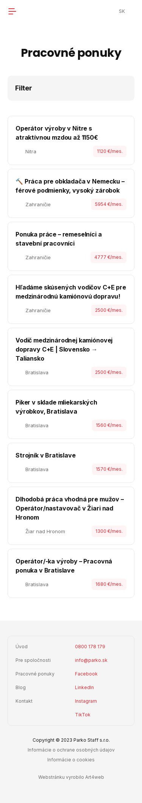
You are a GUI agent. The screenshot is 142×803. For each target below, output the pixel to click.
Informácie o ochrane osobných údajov (71, 750)
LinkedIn (84, 687)
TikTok (83, 714)
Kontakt (24, 701)
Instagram (86, 701)
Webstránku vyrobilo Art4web (71, 777)
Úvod (22, 646)
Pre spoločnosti (33, 660)
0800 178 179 (90, 646)
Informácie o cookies (71, 760)
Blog (21, 687)
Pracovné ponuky (35, 674)
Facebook (86, 674)
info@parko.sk (91, 660)
